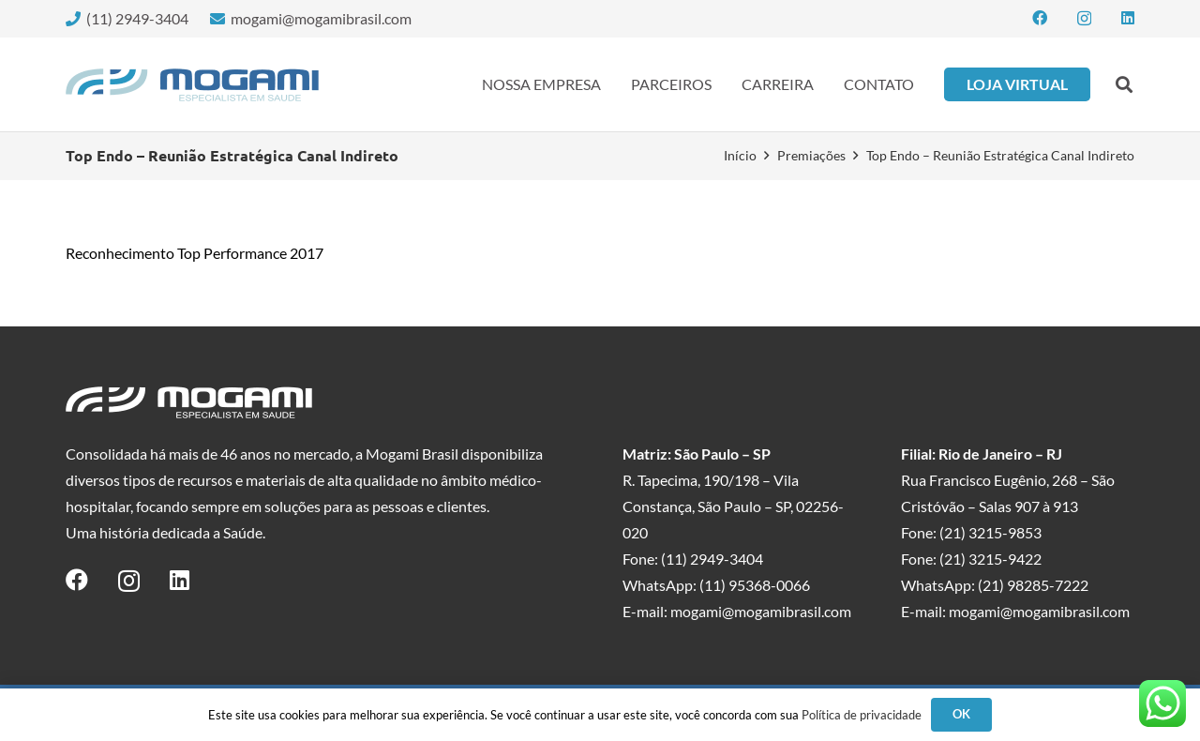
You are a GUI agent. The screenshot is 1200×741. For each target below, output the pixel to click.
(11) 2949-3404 (712, 558)
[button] (1124, 84)
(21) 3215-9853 (990, 532)
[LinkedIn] (1127, 17)
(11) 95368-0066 (754, 585)
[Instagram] (1084, 18)
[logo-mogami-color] (192, 84)
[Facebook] (1039, 17)
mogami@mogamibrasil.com (760, 611)
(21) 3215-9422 (990, 558)
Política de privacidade (862, 714)
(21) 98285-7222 (1033, 585)
